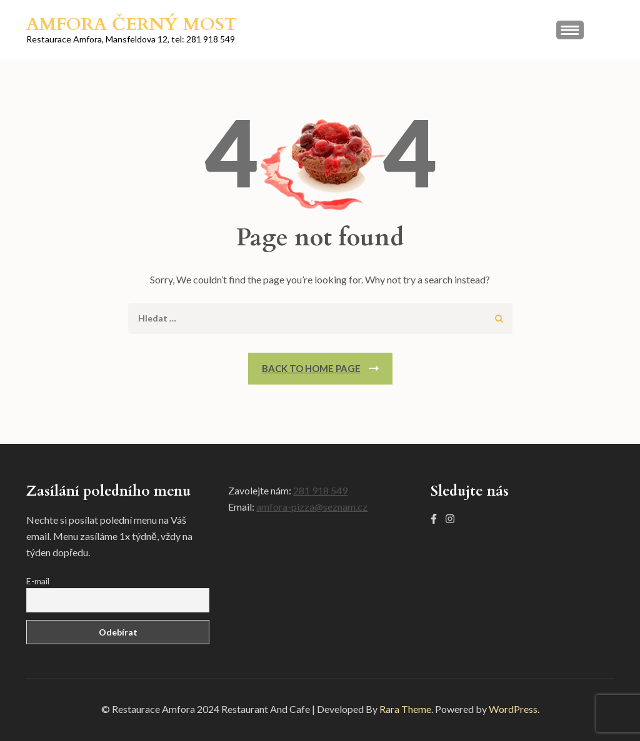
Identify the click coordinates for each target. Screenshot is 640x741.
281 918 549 (320, 490)
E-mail (37, 581)
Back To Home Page (311, 368)
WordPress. (514, 709)
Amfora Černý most (131, 24)
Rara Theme (405, 709)
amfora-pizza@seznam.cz (312, 507)
